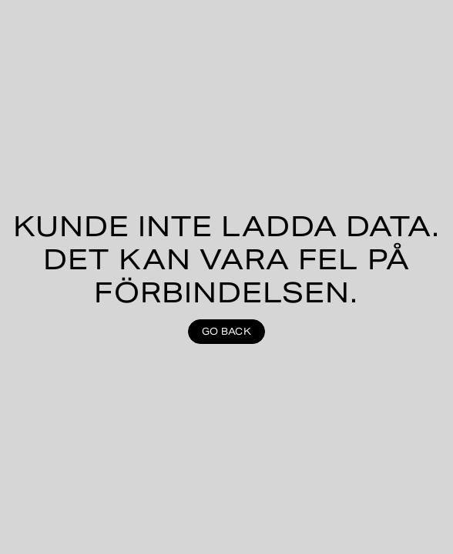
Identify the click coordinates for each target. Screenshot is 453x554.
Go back (226, 331)
